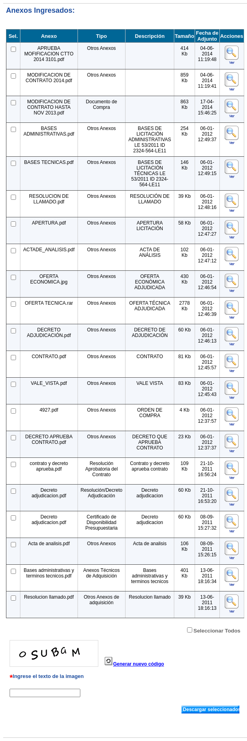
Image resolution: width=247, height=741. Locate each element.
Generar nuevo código (138, 664)
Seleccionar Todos (217, 631)
